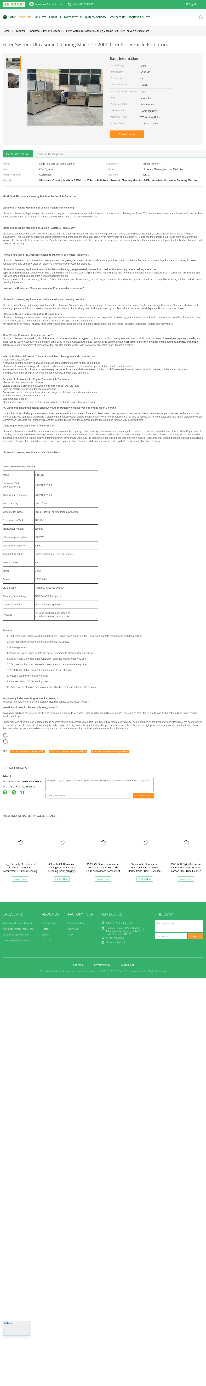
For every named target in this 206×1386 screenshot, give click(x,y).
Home (9, 17)
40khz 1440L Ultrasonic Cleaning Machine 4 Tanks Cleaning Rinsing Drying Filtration (61, 869)
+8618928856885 (31, 781)
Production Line (76, 922)
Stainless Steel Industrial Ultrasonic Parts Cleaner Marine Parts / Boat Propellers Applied (144, 869)
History (45, 928)
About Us (55, 17)
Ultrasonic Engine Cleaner (16, 934)
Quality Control (96, 17)
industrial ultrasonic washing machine (110, 751)
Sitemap (78, 964)
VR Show (40, 17)
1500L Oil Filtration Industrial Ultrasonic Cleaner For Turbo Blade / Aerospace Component (103, 867)
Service (45, 934)
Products (25, 17)
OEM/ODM (73, 928)
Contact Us (117, 17)
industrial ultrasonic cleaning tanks (27, 751)
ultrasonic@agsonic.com (48, 4)
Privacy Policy (102, 964)
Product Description (50, 154)
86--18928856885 (83, 4)
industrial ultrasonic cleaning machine (68, 751)
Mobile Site (127, 964)
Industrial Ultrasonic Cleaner (17, 922)
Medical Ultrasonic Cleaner (16, 940)
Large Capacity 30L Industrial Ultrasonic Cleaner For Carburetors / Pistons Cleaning (20, 867)
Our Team (47, 940)
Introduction (48, 922)
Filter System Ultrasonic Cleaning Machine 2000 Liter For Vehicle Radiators (107, 30)
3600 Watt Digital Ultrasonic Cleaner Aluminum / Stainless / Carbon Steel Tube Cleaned (186, 867)
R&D (70, 934)
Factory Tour (73, 17)
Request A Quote (139, 17)
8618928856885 (26, 786)
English (193, 4)
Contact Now (127, 134)
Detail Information (18, 154)
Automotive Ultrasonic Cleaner (18, 928)
